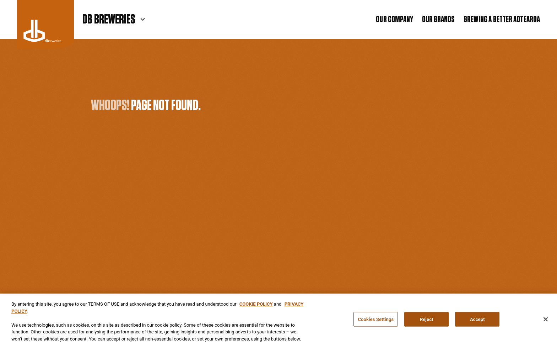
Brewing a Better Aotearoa (502, 19)
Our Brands (438, 19)
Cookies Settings (376, 320)
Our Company (394, 19)
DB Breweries (108, 19)
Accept (477, 320)
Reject (426, 320)
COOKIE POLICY (256, 305)
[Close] (545, 320)
